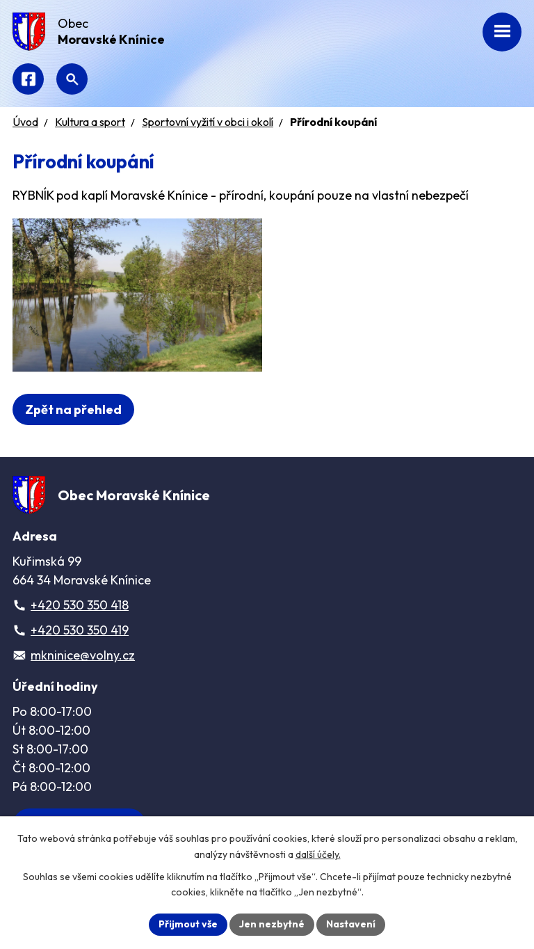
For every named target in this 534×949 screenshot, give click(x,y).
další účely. (318, 854)
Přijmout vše (188, 924)
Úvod (25, 122)
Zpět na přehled (73, 409)
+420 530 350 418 (80, 605)
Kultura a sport (90, 122)
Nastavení (350, 924)
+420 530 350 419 (80, 630)
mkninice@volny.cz (83, 655)
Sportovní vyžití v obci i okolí (207, 122)
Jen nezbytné (272, 924)
